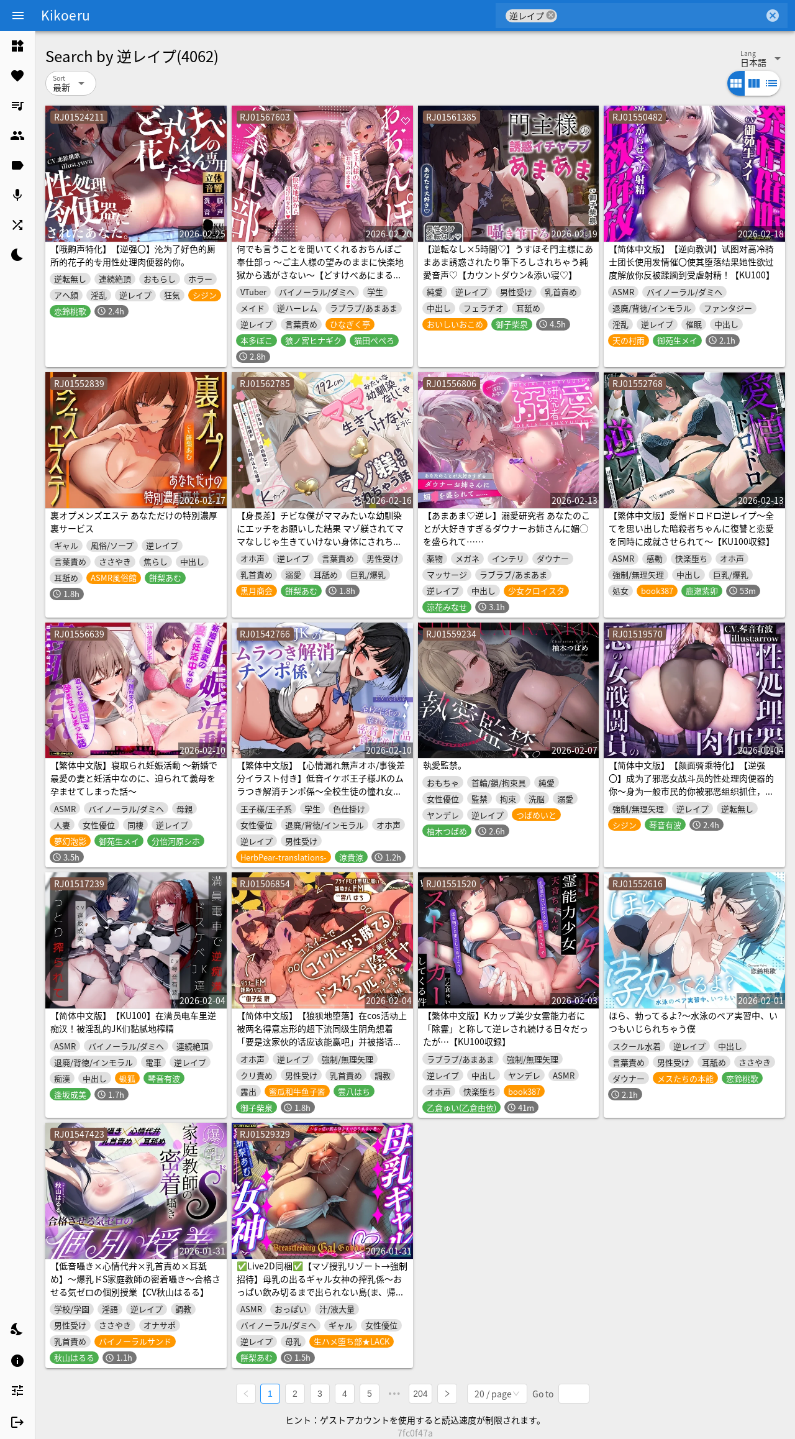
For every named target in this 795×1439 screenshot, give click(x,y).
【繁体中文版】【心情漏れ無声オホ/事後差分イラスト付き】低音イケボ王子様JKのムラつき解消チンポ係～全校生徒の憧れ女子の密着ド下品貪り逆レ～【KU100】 (321, 784)
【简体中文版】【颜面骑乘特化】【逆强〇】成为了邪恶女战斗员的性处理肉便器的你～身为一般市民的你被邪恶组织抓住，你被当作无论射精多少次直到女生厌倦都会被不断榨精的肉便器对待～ (691, 791)
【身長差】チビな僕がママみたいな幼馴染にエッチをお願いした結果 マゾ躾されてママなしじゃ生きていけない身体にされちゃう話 (320, 534)
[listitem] (17, 46)
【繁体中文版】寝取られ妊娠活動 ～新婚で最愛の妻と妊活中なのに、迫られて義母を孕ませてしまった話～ (133, 778)
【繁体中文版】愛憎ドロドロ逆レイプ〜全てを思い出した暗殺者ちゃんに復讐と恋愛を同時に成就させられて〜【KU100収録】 (692, 528)
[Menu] (18, 15)
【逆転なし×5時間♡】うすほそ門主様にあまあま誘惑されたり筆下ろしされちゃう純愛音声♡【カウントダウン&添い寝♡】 (508, 261)
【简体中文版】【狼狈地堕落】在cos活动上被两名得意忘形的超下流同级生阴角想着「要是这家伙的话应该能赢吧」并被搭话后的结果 (322, 1035)
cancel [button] (550, 15)
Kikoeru (65, 15)
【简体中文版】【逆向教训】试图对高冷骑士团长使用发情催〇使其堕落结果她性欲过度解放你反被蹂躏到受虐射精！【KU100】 (692, 261)
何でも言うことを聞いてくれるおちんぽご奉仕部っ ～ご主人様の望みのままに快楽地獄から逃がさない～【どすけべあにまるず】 (320, 268)
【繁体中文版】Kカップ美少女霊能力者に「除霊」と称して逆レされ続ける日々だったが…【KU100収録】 (505, 1028)
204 (421, 1393)
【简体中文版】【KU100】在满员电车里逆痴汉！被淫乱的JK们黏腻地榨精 (133, 1022)
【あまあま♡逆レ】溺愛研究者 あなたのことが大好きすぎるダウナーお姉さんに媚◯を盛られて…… (506, 528)
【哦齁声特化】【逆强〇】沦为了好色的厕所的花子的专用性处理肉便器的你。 (133, 255)
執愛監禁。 (444, 765)
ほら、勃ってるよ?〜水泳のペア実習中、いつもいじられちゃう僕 (693, 1022)
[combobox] (660, 15)
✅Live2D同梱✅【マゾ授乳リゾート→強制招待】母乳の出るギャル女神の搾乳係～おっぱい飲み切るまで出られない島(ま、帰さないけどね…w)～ (322, 1285)
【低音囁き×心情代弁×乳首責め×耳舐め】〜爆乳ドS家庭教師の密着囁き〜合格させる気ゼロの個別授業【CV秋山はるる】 (135, 1278)
